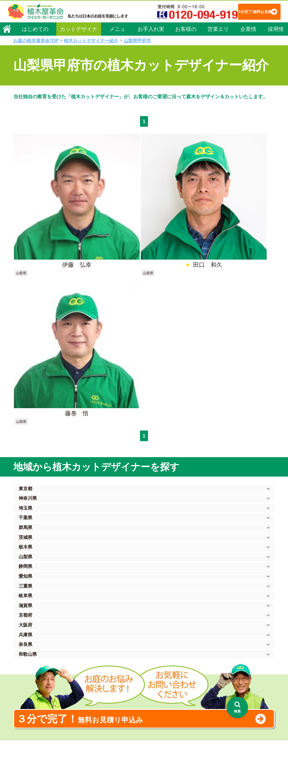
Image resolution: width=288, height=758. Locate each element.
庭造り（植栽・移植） (101, 713)
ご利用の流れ (152, 668)
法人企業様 (26, 689)
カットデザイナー (78, 46)
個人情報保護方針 (222, 651)
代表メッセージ (30, 667)
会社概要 (24, 652)
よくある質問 (152, 675)
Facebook (214, 708)
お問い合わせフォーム (226, 679)
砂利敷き (90, 698)
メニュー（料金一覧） (102, 649)
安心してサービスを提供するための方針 (241, 666)
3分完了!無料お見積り (120, 27)
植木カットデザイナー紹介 (164, 698)
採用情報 (276, 46)
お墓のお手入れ (96, 728)
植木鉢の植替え (96, 720)
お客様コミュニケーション (39, 681)
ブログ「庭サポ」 (222, 688)
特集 (141, 728)
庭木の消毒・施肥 (98, 705)
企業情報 (248, 46)
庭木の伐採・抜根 (98, 675)
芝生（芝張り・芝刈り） (103, 691)
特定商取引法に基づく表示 (229, 658)
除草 (86, 683)
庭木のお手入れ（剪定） (103, 668)
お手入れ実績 (151, 46)
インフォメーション (157, 738)
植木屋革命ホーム (97, 640)
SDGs (143, 718)
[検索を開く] (237, 707)
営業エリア (218, 46)
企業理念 (24, 659)
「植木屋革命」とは (157, 660)
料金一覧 (90, 660)
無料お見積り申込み (126, 514)
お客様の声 (186, 46)
